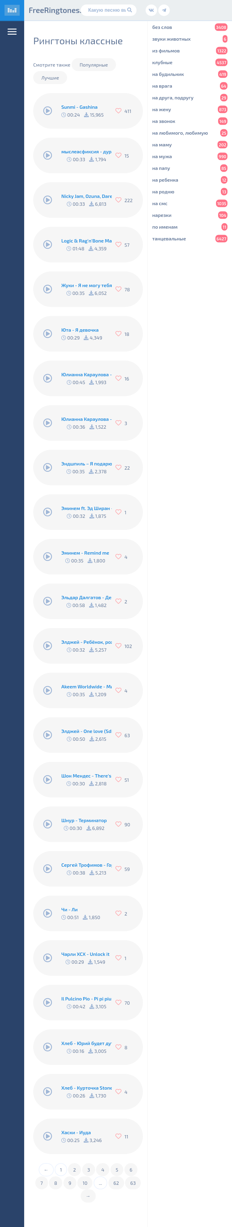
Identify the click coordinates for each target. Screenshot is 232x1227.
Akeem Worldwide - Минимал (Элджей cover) (86, 686)
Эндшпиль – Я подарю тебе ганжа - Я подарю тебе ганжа (86, 463)
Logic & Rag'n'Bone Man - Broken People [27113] (86, 240)
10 (84, 1183)
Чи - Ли (69, 909)
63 (133, 1183)
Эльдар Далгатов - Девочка (86, 597)
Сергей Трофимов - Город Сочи (86, 865)
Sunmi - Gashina (79, 107)
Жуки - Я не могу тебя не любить (86, 285)
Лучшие (50, 77)
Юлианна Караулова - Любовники (86, 419)
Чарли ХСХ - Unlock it (85, 954)
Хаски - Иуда (76, 1132)
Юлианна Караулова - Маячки (86, 374)
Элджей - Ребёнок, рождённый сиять (86, 642)
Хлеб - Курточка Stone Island (86, 1088)
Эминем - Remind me (85, 553)
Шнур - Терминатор (84, 820)
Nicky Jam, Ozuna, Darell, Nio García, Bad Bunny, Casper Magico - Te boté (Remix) (86, 196)
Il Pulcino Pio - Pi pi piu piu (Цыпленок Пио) (86, 998)
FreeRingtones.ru (59, 9)
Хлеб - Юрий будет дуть (86, 1043)
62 (116, 1183)
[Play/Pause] (47, 110)
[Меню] (12, 31)
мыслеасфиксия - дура (86, 151)
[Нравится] (119, 111)
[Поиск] (109, 10)
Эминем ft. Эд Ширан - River (86, 508)
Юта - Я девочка (79, 330)
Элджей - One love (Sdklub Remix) (86, 731)
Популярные (94, 64)
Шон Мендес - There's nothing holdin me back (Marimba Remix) (86, 775)
